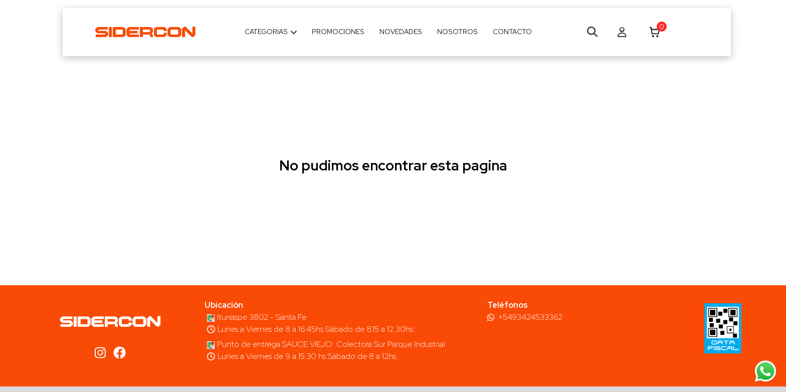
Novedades (400, 31)
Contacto (512, 31)
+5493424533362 (530, 317)
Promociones (338, 31)
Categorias (271, 31)
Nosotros (457, 31)
